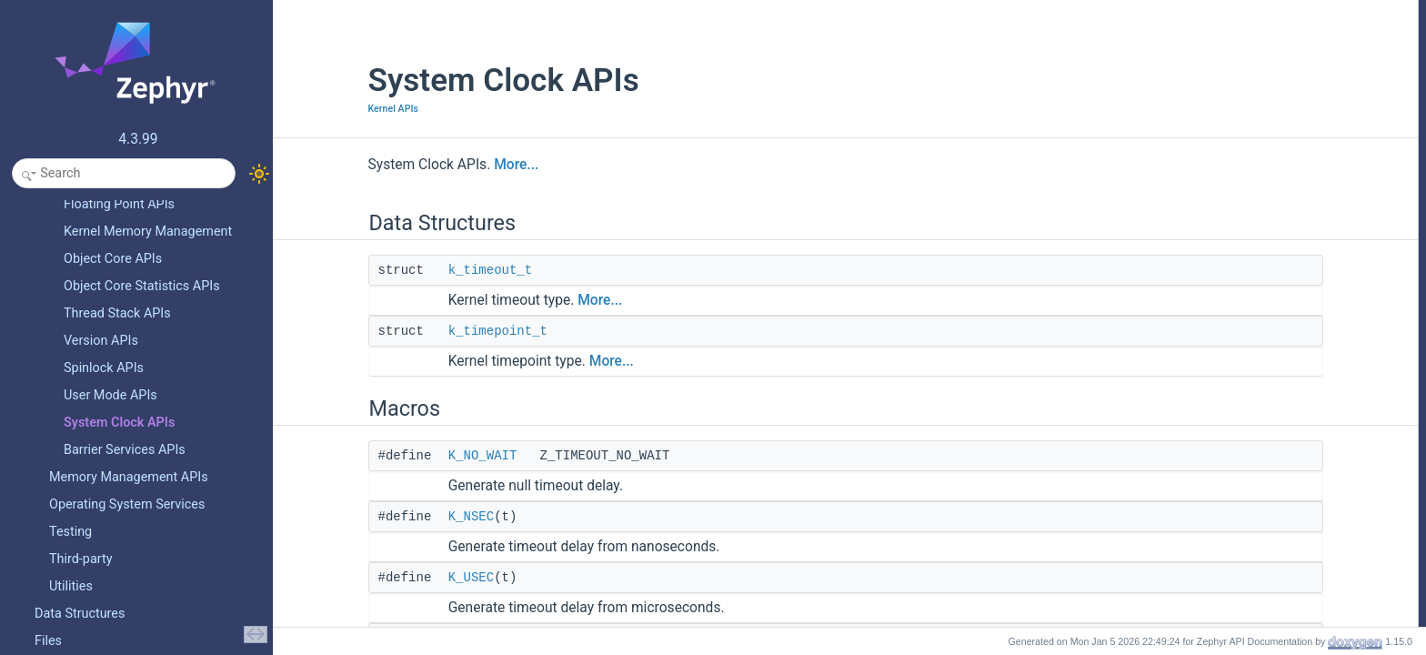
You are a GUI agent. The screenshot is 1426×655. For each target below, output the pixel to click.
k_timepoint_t (417, 331)
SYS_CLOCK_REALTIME (1258, 570)
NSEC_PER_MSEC (1244, 350)
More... (436, 164)
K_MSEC (1218, 190)
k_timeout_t (409, 270)
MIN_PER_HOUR (1239, 470)
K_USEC (390, 577)
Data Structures (1219, 10)
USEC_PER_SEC (1239, 510)
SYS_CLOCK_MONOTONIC (1265, 590)
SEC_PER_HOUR (1240, 430)
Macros (1199, 70)
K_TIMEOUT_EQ (1238, 310)
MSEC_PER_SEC (1240, 390)
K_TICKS (1218, 170)
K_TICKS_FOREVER (1248, 290)
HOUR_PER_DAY (1240, 490)
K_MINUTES (1227, 230)
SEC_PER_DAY (1235, 450)
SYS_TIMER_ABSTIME (1253, 610)
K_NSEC (390, 516)
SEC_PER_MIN (1234, 410)
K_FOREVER (1229, 270)
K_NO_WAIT (402, 455)
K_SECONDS (1229, 210)
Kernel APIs (312, 109)
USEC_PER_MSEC (1244, 370)
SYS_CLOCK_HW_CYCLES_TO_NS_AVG (1301, 550)
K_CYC (1214, 150)
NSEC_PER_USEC (1243, 330)
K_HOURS (1222, 250)
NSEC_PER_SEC (1239, 530)
